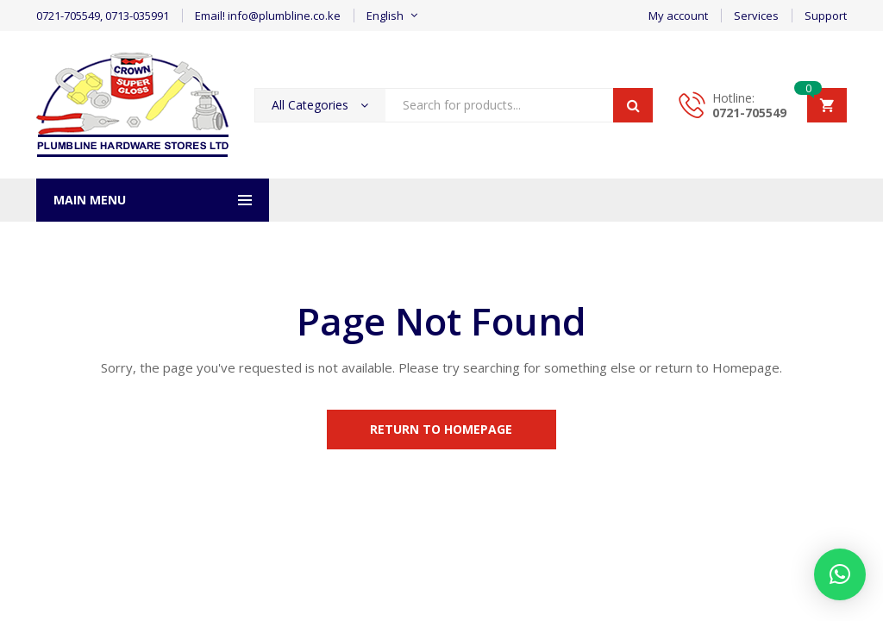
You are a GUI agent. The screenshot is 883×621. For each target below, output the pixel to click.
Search (633, 105)
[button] (840, 574)
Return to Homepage (442, 429)
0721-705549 (749, 112)
